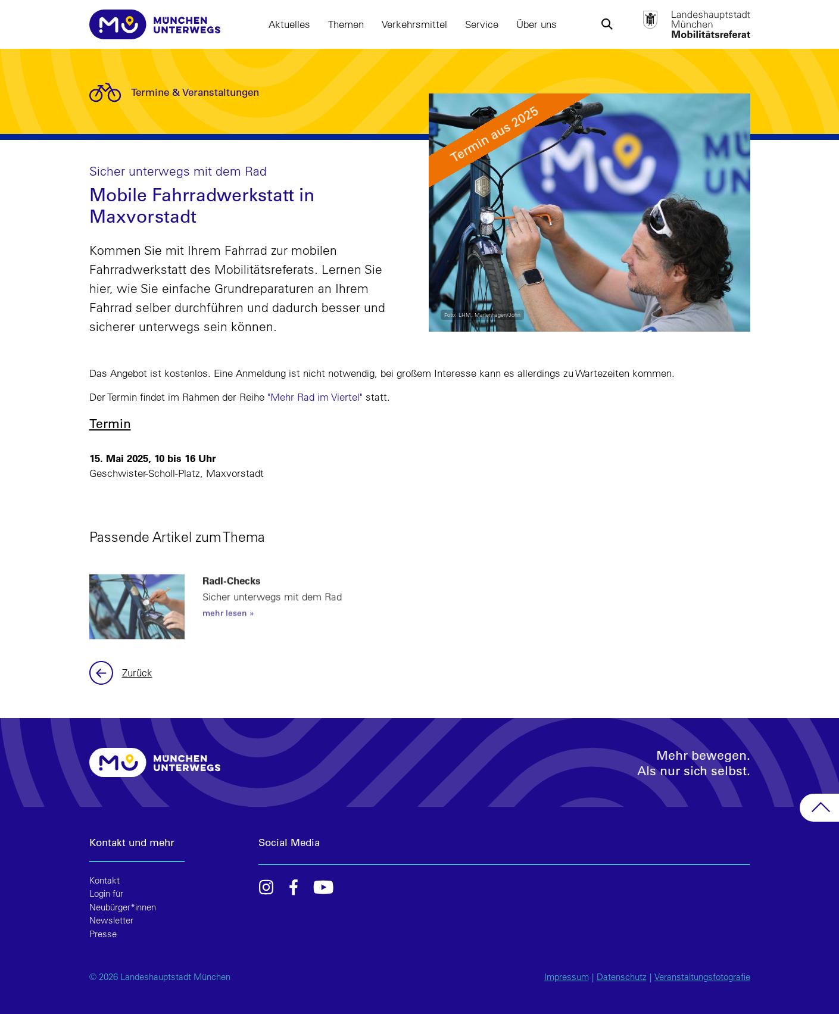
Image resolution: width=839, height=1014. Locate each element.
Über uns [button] (536, 24)
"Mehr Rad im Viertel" (315, 397)
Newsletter (111, 920)
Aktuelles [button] (289, 24)
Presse (103, 934)
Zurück (102, 673)
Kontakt (104, 880)
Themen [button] (346, 24)
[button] (607, 24)
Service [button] (481, 24)
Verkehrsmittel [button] (414, 24)
